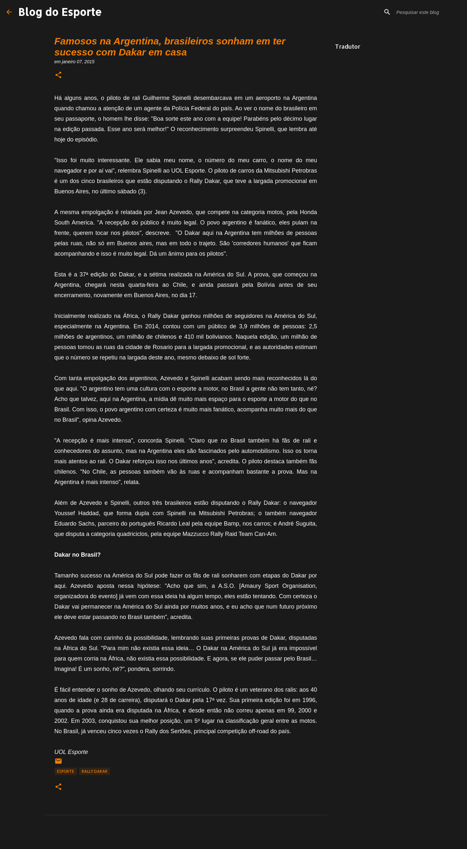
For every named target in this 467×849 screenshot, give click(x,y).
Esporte (65, 771)
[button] (58, 75)
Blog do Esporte (60, 11)
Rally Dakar (94, 771)
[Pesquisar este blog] (428, 12)
